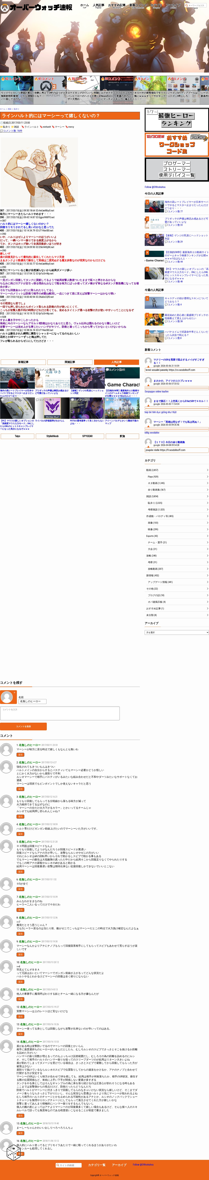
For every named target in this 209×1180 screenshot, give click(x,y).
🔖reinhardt (45, 126)
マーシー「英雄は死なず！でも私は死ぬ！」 (178, 421)
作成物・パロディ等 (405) (159, 516)
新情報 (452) (152, 575)
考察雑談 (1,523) (156, 509)
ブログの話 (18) (156, 595)
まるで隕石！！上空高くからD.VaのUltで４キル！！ (181, 401)
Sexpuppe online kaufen (156, 391)
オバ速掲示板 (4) (157, 601)
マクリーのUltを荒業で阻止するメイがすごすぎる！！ (179, 361)
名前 (21, 697)
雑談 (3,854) (152, 496)
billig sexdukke (152, 432)
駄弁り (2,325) (155, 503)
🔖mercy (69, 126)
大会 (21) (152, 549)
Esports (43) (152, 536)
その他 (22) (152, 588)
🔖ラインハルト (30, 126)
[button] (2, 89)
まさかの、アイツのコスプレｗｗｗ (173, 380)
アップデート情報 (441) (160, 582)
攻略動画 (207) (155, 568)
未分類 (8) (151, 615)
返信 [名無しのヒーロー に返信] (20, 754)
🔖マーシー (58, 126)
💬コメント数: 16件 (11, 130)
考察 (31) (152, 562)
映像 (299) (153, 529)
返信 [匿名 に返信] (20, 1133)
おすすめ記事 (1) (155, 608)
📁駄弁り (5, 126)
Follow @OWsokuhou (155, 187)
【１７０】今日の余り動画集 (169, 442)
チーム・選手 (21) (157, 542)
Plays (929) (153, 476)
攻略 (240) (151, 555)
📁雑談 (15, 126)
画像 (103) (153, 522)
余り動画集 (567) (156, 489)
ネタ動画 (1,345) (156, 483)
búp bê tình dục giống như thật (161, 412)
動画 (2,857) (152, 470)
